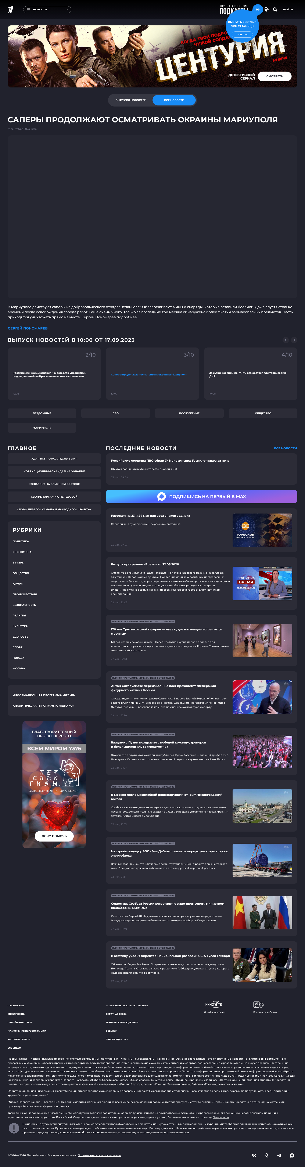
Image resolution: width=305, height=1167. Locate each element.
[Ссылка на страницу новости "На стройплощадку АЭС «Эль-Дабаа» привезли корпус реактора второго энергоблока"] (201, 860)
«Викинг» (181, 1079)
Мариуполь (42, 427)
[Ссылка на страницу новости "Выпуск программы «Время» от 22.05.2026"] (201, 583)
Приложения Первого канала (27, 1031)
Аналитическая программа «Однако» (43, 705)
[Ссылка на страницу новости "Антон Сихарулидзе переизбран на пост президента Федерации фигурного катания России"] (201, 697)
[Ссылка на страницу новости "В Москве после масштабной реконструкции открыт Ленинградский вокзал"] (201, 805)
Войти (288, 9)
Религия (19, 615)
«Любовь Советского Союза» (109, 1079)
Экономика (22, 552)
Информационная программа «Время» (44, 695)
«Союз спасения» (141, 1079)
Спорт (17, 647)
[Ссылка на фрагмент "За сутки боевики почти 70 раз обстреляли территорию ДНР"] (250, 373)
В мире (18, 562)
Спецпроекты (16, 1014)
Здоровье (20, 636)
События (111, 1031)
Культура (20, 626)
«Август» (82, 1079)
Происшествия (25, 594)
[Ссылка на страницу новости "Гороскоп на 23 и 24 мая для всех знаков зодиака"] (201, 530)
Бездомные (42, 413)
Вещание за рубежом (265, 1007)
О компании (16, 1005)
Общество (263, 413)
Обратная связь (116, 1014)
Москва (19, 668)
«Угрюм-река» (163, 1079)
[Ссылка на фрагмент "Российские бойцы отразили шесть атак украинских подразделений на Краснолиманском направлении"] (54, 373)
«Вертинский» (228, 1079)
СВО (116, 413)
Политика (21, 541)
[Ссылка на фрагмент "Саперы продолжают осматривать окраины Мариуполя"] (152, 373)
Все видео (14, 1048)
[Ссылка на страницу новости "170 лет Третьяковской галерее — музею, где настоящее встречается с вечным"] (201, 640)
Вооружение (189, 413)
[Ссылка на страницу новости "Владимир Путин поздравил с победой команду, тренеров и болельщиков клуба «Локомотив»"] (201, 751)
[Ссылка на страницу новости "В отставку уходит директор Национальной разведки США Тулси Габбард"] (201, 964)
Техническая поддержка (122, 1022)
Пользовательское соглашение (127, 1005)
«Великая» (211, 1079)
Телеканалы (221, 1117)
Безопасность (24, 604)
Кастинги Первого (19, 1039)
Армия (18, 583)
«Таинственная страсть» (255, 1079)
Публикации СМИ (117, 1039)
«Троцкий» (195, 1079)
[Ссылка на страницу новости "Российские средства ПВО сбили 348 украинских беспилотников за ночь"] (201, 469)
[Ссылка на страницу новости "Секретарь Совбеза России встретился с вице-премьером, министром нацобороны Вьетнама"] (201, 912)
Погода (19, 657)
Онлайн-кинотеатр (20, 1022)
